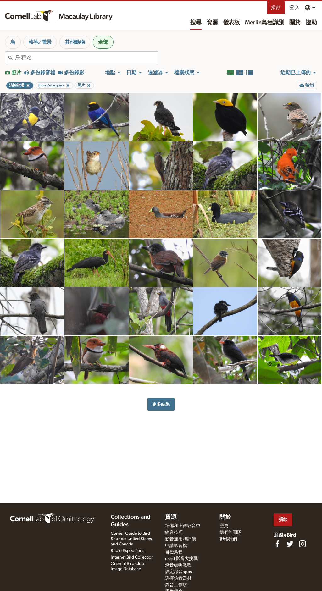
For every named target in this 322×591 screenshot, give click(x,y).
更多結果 (161, 404)
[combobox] (86, 58)
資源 (212, 22)
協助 (311, 22)
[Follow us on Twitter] (290, 544)
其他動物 (75, 42)
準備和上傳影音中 (182, 526)
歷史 (223, 526)
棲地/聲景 (40, 42)
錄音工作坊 (176, 585)
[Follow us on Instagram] (302, 544)
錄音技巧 (174, 532)
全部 (103, 42)
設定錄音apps (178, 572)
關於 (295, 22)
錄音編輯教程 (178, 565)
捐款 (276, 7)
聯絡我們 (228, 539)
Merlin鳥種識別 (264, 22)
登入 (295, 7)
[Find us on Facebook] (277, 544)
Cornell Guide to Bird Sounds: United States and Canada (131, 538)
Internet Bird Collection (132, 557)
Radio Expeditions (127, 551)
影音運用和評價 (180, 539)
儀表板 (231, 22)
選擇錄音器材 (178, 578)
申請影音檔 (176, 546)
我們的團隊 (230, 532)
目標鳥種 (174, 552)
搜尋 (196, 22)
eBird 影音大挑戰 (181, 558)
